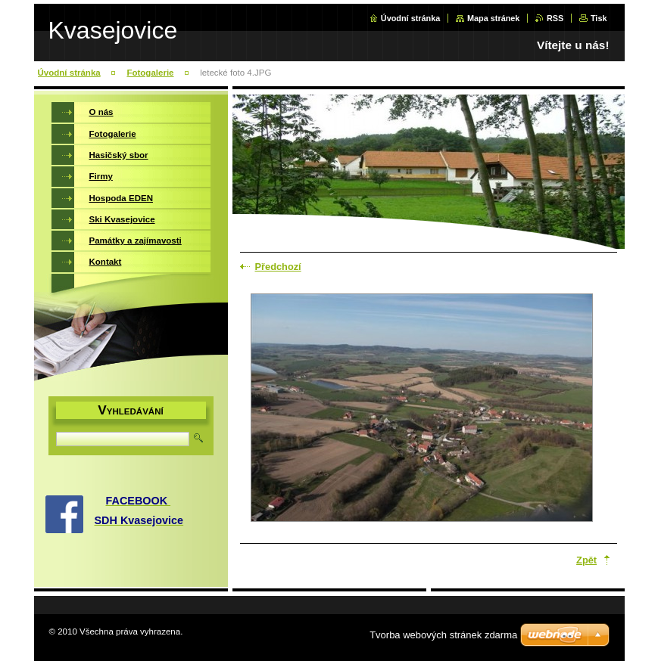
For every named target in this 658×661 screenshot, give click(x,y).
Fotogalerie (149, 72)
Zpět (586, 560)
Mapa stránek (493, 18)
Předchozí (278, 266)
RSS (555, 18)
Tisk (599, 18)
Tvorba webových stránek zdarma (443, 635)
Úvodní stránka (411, 18)
